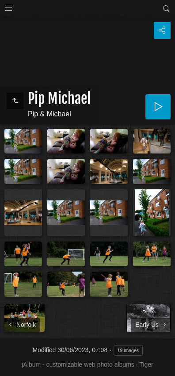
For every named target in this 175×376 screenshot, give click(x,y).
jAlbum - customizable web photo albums (78, 364)
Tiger (146, 364)
